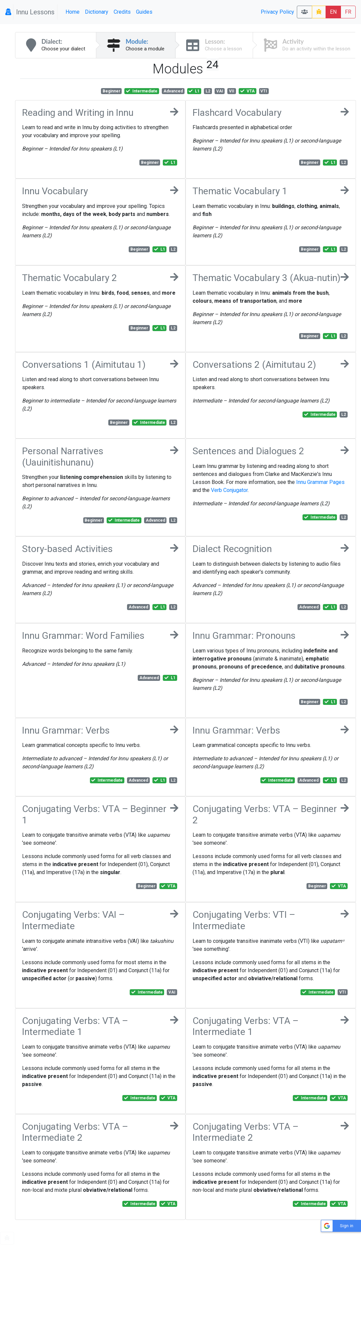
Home (73, 12)
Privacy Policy (277, 12)
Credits (122, 12)
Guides (144, 12)
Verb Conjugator (229, 490)
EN (333, 12)
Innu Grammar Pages (320, 482)
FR (348, 12)
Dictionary (96, 12)
